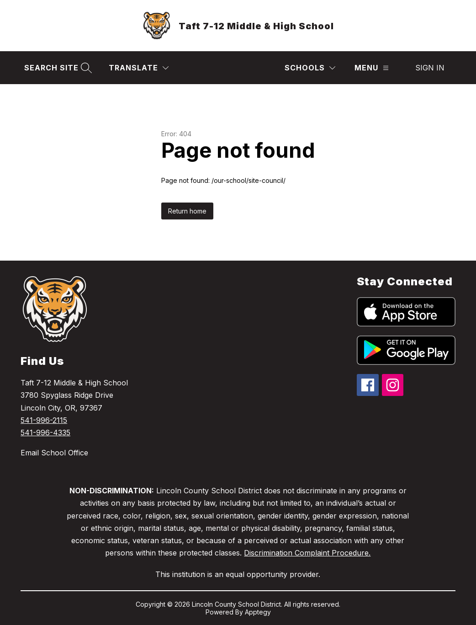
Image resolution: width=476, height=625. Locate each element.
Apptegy (258, 612)
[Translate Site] (138, 68)
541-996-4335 (45, 432)
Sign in (429, 67)
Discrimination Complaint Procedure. (307, 552)
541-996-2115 (44, 420)
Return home (187, 211)
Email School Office (54, 452)
